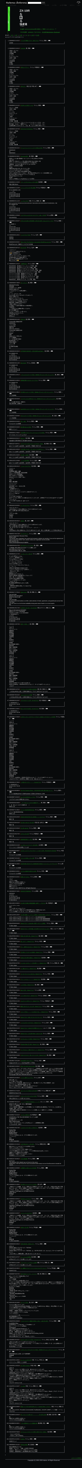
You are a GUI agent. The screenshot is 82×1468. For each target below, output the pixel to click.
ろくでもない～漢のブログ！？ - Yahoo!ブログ (32, 1049)
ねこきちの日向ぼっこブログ (28, 797)
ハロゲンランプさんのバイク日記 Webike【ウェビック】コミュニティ (39, 1349)
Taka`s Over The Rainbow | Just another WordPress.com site (35, 242)
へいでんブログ (24, 201)
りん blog (22, 1386)
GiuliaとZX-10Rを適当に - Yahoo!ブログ (30, 957)
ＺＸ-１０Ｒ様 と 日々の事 (27, 858)
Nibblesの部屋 (24, 1444)
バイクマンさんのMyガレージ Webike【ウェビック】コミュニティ (38, 398)
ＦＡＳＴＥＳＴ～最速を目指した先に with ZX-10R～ (34, 1321)
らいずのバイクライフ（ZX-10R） (29, 845)
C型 (12, 35)
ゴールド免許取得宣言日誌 (27, 809)
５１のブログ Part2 (25, 235)
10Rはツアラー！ (25, 67)
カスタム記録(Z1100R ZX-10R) (28, 871)
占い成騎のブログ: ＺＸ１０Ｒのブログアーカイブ (33, 1268)
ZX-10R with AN (24, 828)
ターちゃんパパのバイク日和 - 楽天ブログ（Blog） (33, 1432)
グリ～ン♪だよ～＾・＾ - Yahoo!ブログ (30, 979)
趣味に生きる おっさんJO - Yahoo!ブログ (31, 1006)
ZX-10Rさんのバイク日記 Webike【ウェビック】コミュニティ (37, 392)
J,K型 (32, 35)
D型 (16, 35)
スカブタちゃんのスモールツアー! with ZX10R (33, 215)
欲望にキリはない (25, 876)
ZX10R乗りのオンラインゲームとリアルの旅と (32, 432)
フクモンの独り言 (25, 1114)
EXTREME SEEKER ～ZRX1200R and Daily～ (32, 351)
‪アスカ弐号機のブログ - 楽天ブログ (29, 40)
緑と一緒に (23, 421)
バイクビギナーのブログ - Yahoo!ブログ (30, 1022)
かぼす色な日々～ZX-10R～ (27, 1144)
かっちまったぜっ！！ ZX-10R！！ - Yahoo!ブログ (33, 963)
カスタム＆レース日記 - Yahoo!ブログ (30, 1039)
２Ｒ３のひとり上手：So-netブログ (29, 700)
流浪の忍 (22, 319)
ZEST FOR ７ (24, 624)
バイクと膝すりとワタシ (27, 1077)
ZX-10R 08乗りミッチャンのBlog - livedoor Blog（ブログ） (35, 914)
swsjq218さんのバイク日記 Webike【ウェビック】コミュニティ (37, 409)
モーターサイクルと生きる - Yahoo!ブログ (31, 974)
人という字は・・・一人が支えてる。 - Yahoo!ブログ (34, 1012)
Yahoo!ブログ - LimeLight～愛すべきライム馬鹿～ (33, 923)
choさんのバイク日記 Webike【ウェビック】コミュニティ (36, 415)
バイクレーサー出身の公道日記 (28, 689)
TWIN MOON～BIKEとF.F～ (27, 1244)
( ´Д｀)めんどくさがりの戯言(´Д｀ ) (30, 802)
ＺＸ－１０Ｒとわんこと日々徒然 (29, 182)
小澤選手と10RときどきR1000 (28, 1168)
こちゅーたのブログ (25, 466)
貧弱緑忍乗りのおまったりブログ (29, 380)
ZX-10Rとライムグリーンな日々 (28, 1184)
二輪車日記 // (24, 263)
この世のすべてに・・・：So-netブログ (30, 782)
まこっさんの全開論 (25, 1257)
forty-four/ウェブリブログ (26, 545)
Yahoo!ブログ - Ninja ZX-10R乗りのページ (31, 1028)
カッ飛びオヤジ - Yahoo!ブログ (28, 968)
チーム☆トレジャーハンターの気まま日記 (31, 148)
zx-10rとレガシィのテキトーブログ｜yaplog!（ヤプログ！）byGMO (38, 716)
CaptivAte (22, 48)
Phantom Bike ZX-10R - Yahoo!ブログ (30, 1044)
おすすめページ (20, 37)
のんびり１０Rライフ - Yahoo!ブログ (30, 1001)
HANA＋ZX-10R (24, 1227)
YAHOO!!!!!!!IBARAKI (25, 891)
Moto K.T (22, 438)
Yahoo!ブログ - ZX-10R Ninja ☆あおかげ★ (31, 1033)
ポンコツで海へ (24, 1302)
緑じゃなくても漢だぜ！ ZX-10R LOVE (33, 1414)
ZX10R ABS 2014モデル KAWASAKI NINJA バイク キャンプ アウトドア (39, 863)
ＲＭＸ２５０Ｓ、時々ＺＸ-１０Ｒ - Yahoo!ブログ (33, 1055)
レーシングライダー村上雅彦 (28, 187)
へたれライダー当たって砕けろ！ (29, 1127)
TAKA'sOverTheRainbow (26, 129)
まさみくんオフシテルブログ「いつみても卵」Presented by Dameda (38, 850)
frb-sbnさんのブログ (25, 1198)
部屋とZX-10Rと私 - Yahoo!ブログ (29, 936)
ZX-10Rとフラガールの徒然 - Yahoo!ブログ (31, 952)
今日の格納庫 (23, 1158)
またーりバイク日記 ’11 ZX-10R (28, 1090)
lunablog (22, 1439)
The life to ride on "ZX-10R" (27, 822)
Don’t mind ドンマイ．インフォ (28, 1274)
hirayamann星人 (24, 156)
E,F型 (20, 35)
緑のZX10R (23, 247)
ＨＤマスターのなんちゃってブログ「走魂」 (32, 443)
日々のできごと (24, 533)
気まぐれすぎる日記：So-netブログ (29, 708)
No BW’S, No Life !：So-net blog (28, 607)
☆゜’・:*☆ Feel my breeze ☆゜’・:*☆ (30, 1101)
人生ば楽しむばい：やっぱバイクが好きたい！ (32, 449)
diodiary (22, 520)
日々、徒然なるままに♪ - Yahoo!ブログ (30, 947)
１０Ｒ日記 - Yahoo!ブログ (27, 984)
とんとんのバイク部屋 (26, 694)
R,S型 (37, 35)
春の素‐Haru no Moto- (26, 427)
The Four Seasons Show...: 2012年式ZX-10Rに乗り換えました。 (37, 790)
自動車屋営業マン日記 (26, 839)
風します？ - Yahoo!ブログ (27, 941)
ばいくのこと (23, 282)
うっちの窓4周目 (24, 460)
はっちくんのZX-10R (25, 1360)
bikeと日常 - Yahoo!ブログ (27, 990)
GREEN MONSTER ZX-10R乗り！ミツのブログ (32, 817)
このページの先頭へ (76, 1458)
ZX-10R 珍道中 (24, 455)
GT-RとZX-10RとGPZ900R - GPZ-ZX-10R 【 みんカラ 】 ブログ (37, 221)
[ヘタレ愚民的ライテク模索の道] (28, 1423)
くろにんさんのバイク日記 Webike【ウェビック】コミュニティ (37, 374)
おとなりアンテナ (10, 37)
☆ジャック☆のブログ (26, 1213)
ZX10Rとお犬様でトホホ (26, 105)
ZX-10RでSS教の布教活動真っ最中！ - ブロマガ (32, 903)
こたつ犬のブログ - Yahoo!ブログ (29, 995)
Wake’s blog (23, 592)
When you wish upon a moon (27, 1066)
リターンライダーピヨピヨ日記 (28, 1096)
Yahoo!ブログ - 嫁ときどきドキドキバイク (31, 1017)
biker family (23, 363)
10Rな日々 (23, 86)
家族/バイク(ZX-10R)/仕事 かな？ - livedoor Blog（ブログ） (35, 1406)
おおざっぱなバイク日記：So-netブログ (30, 1339)
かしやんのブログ (25, 505)
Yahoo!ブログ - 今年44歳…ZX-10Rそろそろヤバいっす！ (35, 928)
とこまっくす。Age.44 (26, 553)
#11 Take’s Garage (25, 1365)
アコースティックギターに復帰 (28, 1262)
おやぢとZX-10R (24, 833)
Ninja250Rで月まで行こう (27, 1060)
